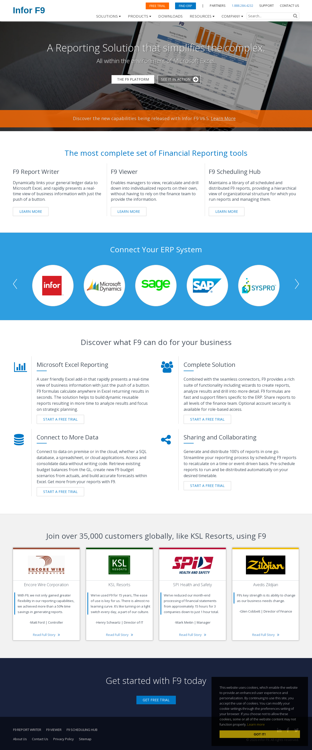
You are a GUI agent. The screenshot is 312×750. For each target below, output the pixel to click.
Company (231, 16)
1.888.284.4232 (242, 5)
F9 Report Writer (27, 729)
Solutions (107, 16)
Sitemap (85, 739)
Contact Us (40, 739)
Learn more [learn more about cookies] (256, 724)
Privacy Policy (63, 739)
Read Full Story (44, 634)
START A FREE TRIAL (60, 419)
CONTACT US (289, 5)
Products (138, 16)
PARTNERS (218, 5)
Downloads (170, 16)
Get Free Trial (156, 699)
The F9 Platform (133, 79)
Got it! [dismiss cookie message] (260, 734)
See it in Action (175, 79)
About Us (20, 739)
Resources (201, 16)
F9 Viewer (54, 729)
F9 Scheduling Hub (82, 729)
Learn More (223, 118)
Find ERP (185, 6)
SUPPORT (266, 5)
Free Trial (157, 6)
